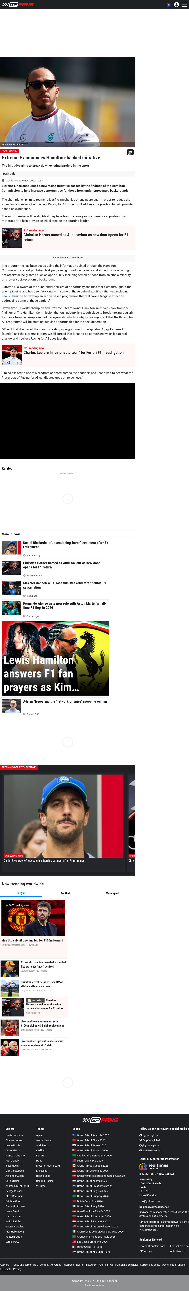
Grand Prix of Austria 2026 (89, 1180)
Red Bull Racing (45, 1180)
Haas (39, 1160)
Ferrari (40, 1155)
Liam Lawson (13, 1216)
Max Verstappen (14, 1170)
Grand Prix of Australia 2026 (90, 1135)
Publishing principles (126, 1264)
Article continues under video (68, 257)
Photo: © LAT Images (13, 144)
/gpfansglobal (148, 1135)
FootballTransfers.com (152, 1246)
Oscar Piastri (12, 1150)
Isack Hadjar (12, 1165)
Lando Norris (12, 1145)
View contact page (148, 1230)
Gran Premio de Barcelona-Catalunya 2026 (98, 1175)
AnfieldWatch (177, 1251)
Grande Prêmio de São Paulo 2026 (94, 1236)
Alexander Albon (14, 1175)
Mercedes (41, 1170)
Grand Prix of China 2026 (88, 1140)
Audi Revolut (43, 1145)
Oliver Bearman (14, 1196)
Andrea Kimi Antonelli (17, 1186)
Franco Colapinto (15, 1155)
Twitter (80, 1264)
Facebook (68, 1264)
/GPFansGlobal (149, 1150)
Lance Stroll (12, 1211)
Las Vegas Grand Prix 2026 (90, 1241)
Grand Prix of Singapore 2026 (91, 1221)
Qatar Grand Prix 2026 (87, 1246)
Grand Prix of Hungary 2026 (90, 1196)
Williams (40, 1186)
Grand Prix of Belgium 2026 (90, 1191)
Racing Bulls (43, 1175)
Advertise (56, 1264)
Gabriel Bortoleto (14, 1226)
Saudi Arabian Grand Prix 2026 (92, 1155)
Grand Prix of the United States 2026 (95, 1226)
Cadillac (40, 1150)
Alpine (39, 1135)
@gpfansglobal (149, 1140)
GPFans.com (146, 1251)
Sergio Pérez (12, 1241)
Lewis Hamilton (9, 151)
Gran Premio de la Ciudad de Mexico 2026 (98, 1231)
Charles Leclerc (13, 1140)
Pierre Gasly (12, 1160)
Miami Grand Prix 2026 (87, 1160)
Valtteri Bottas (13, 1236)
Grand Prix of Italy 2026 (88, 1206)
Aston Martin (43, 1140)
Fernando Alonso (15, 1206)
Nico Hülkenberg (14, 1231)
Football (65, 893)
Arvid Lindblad (13, 1221)
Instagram (91, 1264)
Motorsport (112, 893)
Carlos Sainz (12, 1180)
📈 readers (35, 1000)
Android (103, 1264)
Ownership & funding (174, 1264)
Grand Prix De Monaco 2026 (90, 1170)
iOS (112, 1264)
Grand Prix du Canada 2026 (90, 1165)
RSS (35, 1264)
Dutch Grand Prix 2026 (87, 1201)
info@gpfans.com (149, 1201)
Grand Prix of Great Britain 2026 (92, 1186)
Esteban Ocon (13, 1201)
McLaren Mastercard (48, 1165)
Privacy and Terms (21, 1264)
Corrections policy (150, 1264)
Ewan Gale (9, 173)
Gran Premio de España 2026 (91, 1211)
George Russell (13, 1191)
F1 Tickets (5, 1269)
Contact (44, 1264)
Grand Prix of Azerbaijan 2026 (91, 1216)
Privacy (17, 1269)
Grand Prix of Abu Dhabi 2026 (91, 1251)
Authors (4, 1264)
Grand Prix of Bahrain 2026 (90, 1150)
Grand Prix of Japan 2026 (89, 1145)
